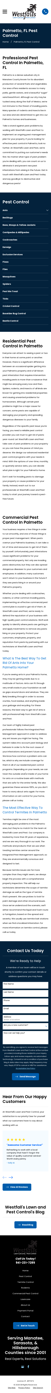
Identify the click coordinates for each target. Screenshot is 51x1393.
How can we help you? (14, 1033)
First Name (9, 984)
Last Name (9, 992)
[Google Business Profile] (22, 1366)
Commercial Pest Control (25, 1293)
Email (6, 1008)
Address (7, 1017)
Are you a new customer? (16, 1025)
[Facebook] (28, 1366)
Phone (7, 1000)
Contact (25, 1316)
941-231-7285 (25, 1263)
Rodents (25, 1287)
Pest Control (25, 1276)
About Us (25, 1305)
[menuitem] (24, 210)
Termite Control (25, 1282)
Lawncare (25, 1299)
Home (25, 1270)
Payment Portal (25, 1310)
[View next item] (11, 1177)
